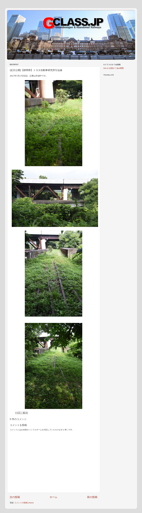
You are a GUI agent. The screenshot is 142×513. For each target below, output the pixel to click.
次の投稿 (15, 497)
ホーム (53, 497)
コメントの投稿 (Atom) (24, 503)
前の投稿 (92, 497)
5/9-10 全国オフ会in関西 (113, 68)
